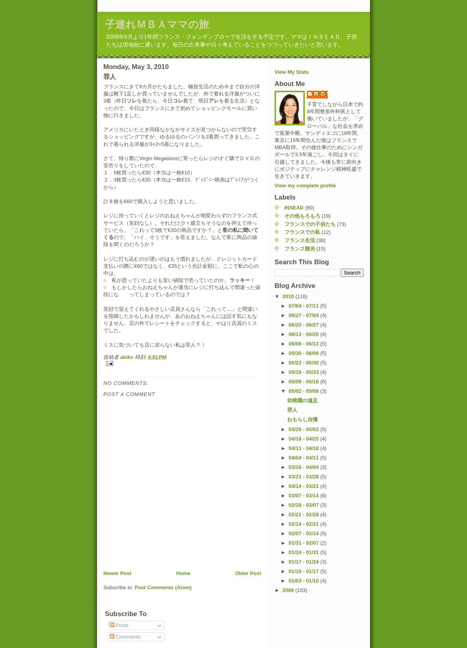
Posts (119, 625)
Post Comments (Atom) (163, 587)
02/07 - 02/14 (304, 533)
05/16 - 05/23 (304, 372)
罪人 (292, 410)
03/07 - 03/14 (304, 496)
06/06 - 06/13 (304, 344)
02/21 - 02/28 (304, 514)
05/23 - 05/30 (304, 363)
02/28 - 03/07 (304, 505)
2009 (288, 590)
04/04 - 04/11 (304, 458)
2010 (288, 296)
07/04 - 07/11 (304, 306)
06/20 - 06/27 (304, 325)
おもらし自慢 (302, 419)
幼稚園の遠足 (302, 400)
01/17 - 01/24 (304, 562)
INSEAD (294, 208)
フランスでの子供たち (310, 224)
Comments (125, 637)
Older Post (248, 573)
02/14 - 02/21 (304, 524)
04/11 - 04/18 (304, 448)
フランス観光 (299, 249)
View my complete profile (305, 186)
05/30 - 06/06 (304, 353)
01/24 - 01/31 (304, 552)
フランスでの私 (302, 232)
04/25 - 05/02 (304, 429)
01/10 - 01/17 (304, 571)
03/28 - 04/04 (304, 467)
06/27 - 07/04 (304, 315)
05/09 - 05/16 (304, 382)
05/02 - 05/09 (304, 391)
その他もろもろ (302, 216)
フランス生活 (299, 240)
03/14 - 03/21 (304, 486)
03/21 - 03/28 (304, 477)
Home (183, 573)
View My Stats (291, 72)
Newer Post (117, 573)
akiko (321, 94)
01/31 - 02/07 (304, 543)
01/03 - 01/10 (304, 581)
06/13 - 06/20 (304, 334)
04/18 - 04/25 (304, 439)
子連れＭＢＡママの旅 (157, 24)
